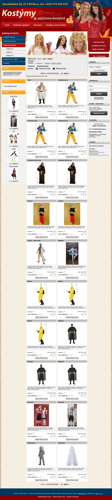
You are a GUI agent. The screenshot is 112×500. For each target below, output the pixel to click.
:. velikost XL (9, 55)
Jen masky (92, 148)
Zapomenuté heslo (99, 98)
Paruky (7, 63)
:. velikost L (9, 52)
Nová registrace (99, 97)
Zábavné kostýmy (93, 151)
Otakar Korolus (82, 493)
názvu (39, 59)
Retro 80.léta (13, 96)
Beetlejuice (31, 443)
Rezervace (38, 25)
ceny (44, 59)
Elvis (13, 113)
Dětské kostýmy (10, 37)
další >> (66, 73)
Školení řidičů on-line (59, 496)
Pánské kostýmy (42, 66)
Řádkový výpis (61, 68)
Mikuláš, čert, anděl (11, 59)
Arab (29, 80)
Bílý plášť (61, 443)
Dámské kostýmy (10, 41)
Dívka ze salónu (13, 166)
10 (57, 73)
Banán (30, 281)
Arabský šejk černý (34, 160)
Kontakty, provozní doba (56, 25)
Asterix (30, 201)
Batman (61, 321)
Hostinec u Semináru (73, 496)
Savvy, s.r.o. (98, 493)
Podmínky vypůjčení (21, 25)
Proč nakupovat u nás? (10, 86)
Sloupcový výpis (45, 68)
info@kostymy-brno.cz (99, 129)
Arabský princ (63, 80)
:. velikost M (9, 49)
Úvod (7, 25)
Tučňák (14, 148)
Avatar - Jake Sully (34, 240)
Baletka (60, 240)
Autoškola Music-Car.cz (44, 496)
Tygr (13, 131)
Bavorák (30, 402)
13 (62, 73)
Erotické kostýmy (93, 154)
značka (50, 59)
